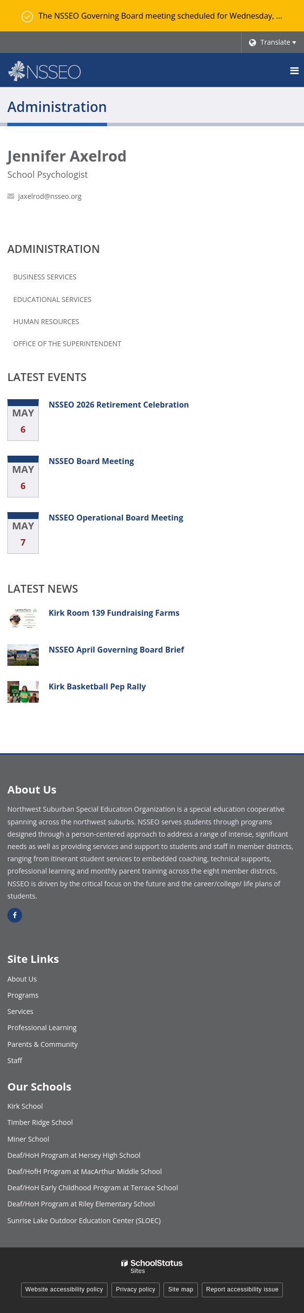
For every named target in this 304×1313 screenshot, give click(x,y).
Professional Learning (42, 1027)
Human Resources (46, 321)
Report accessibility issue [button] (242, 1289)
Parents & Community (42, 1044)
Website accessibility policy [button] (65, 1289)
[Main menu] (294, 70)
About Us (22, 979)
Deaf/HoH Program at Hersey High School (73, 1155)
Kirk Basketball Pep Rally (97, 686)
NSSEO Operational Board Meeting (116, 517)
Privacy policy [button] (135, 1289)
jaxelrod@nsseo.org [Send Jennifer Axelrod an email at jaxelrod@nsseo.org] (50, 196)
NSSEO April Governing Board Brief (116, 649)
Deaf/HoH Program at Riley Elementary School (81, 1203)
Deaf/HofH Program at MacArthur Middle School (84, 1171)
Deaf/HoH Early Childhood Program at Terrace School (92, 1187)
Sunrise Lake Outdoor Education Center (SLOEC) (84, 1220)
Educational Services (52, 299)
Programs (22, 995)
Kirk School (25, 1106)
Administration (53, 248)
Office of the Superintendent (67, 343)
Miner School (28, 1139)
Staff (14, 1060)
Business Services (45, 276)
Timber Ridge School (40, 1122)
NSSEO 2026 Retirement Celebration (119, 404)
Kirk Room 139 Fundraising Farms (114, 612)
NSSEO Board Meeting (91, 461)
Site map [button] (180, 1289)
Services (20, 1011)
